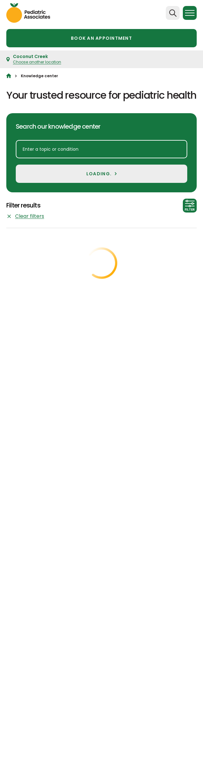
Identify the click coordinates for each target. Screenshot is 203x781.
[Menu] (190, 13)
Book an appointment (101, 38)
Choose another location (37, 62)
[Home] (8, 75)
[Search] (173, 13)
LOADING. (99, 174)
